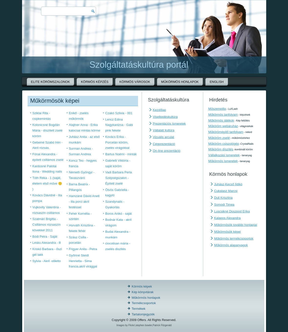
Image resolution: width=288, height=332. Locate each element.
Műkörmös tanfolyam (223, 114)
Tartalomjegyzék (143, 314)
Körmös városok (134, 82)
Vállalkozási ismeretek (224, 155)
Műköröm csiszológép (223, 143)
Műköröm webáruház (223, 126)
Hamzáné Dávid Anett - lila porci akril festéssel (84, 201)
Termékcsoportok (144, 303)
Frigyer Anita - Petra (83, 249)
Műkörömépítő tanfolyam (225, 132)
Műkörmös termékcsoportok (233, 238)
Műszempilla (217, 109)
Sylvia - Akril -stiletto (46, 261)
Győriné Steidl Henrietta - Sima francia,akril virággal (83, 261)
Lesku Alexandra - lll (46, 242)
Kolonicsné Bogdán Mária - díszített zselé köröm (47, 130)
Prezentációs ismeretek (169, 123)
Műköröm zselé (219, 138)
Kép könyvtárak (143, 292)
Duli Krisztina (223, 197)
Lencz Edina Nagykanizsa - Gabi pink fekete (119, 125)
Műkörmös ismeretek (223, 161)
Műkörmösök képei (227, 231)
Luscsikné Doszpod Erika (232, 211)
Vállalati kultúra (163, 130)
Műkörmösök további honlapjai (235, 225)
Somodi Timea (224, 204)
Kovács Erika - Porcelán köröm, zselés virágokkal (117, 142)
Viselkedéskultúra (165, 117)
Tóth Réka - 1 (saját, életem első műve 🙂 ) (47, 183)
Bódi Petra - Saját (44, 236)
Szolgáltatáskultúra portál (138, 65)
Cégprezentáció (164, 144)
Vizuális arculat (163, 137)
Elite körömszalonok (50, 82)
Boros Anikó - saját (118, 213)
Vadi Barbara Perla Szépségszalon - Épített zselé (118, 177)
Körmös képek (142, 286)
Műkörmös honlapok (180, 82)
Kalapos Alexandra (227, 218)
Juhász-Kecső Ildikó (228, 184)
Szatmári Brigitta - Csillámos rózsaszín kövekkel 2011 (46, 224)
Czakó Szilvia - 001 (118, 113)
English (217, 82)
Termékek (138, 308)
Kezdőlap (159, 110)
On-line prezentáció (167, 151)
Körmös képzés (94, 82)
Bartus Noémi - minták (121, 154)
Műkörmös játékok (221, 120)
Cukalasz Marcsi (225, 191)
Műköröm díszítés (221, 149)
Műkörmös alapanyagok (231, 245)
